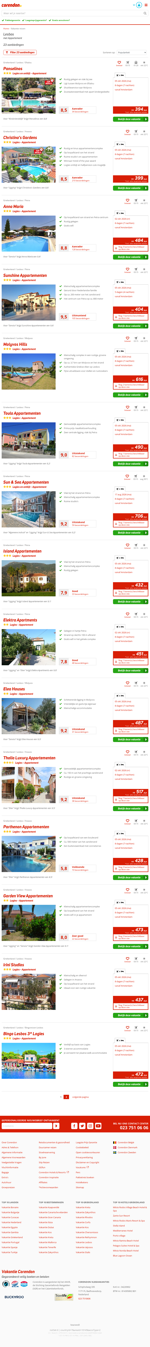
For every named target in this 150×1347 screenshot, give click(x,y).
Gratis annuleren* (61, 20)
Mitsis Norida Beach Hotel (126, 1250)
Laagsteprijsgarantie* (36, 20)
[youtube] (98, 1125)
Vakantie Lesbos (84, 1242)
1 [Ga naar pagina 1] (60, 1096)
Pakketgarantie (12, 20)
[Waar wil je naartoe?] (75, 13)
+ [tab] (120, 75)
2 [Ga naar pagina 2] (66, 1096)
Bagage (5, 1172)
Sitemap (80, 1187)
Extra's (5, 1177)
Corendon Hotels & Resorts (52, 1172)
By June (42, 1157)
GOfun (42, 1167)
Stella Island (119, 1225)
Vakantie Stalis (83, 1252)
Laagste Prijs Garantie (86, 1142)
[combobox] (75, 13)
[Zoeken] (145, 13)
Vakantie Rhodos (84, 1217)
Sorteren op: (109, 52)
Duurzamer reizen (47, 1147)
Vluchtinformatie (10, 1167)
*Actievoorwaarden (48, 1187)
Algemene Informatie (12, 1152)
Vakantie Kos (45, 1232)
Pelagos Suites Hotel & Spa (126, 1245)
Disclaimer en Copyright (87, 1162)
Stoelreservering (47, 1152)
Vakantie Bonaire (10, 1207)
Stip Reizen (44, 1162)
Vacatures (81, 1167)
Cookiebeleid (82, 1147)
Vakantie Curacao (10, 1217)
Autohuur (6, 1182)
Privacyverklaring (84, 1157)
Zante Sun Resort (121, 1215)
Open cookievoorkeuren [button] (88, 1152)
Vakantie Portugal (10, 1242)
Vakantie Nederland (11, 1222)
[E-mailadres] (27, 1126)
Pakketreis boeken (85, 1177)
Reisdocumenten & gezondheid (54, 1142)
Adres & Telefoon (10, 1147)
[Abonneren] (56, 1126)
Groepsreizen (8, 1187)
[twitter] (82, 1125)
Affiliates (43, 1182)
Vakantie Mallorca (47, 1242)
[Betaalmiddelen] (13, 1296)
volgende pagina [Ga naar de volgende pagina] (80, 1097)
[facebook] (74, 1125)
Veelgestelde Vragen (12, 1162)
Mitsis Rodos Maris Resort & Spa (129, 1220)
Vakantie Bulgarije (10, 1212)
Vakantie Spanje (9, 1247)
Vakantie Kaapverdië (49, 1207)
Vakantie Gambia (10, 1232)
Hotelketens (82, 1182)
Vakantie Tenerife (47, 1247)
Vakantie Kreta (46, 1237)
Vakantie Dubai (46, 1227)
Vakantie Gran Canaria (50, 1217)
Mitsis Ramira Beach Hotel (126, 1240)
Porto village (119, 1235)
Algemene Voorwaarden (13, 1157)
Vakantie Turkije (9, 1252)
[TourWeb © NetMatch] (75, 1325)
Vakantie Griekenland (12, 1237)
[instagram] (90, 1125)
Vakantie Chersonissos (87, 1232)
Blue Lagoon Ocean (122, 1255)
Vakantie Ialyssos (84, 1247)
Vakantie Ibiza (46, 1222)
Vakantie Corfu (83, 1222)
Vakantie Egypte (10, 1227)
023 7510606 (84, 1298)
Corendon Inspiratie (49, 1177)
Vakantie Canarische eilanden (53, 1212)
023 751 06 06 (134, 1127)
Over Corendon (9, 1142)
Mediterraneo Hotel (123, 1230)
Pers (78, 1172)
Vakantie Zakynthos (48, 1252)
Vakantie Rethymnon (86, 1237)
